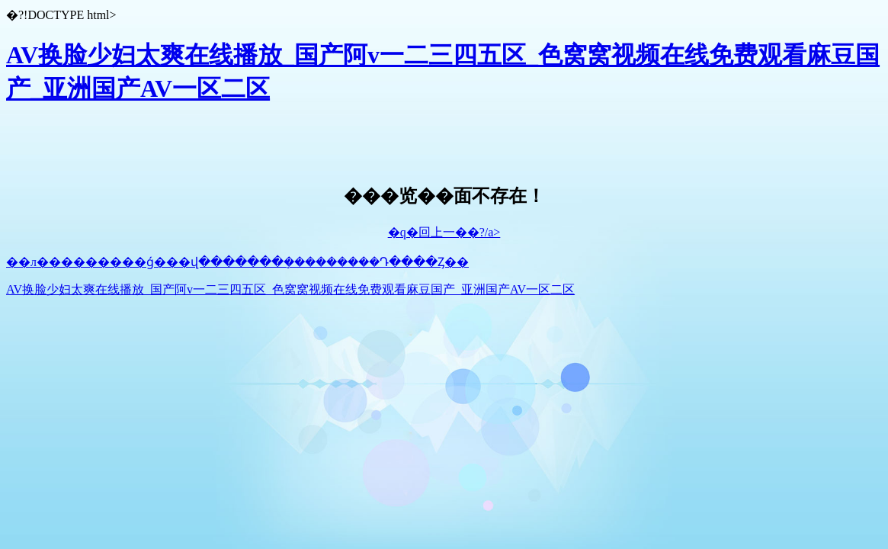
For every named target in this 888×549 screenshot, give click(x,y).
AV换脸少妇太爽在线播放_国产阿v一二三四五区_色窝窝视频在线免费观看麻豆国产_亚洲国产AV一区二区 (290, 289)
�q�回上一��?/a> (444, 232)
